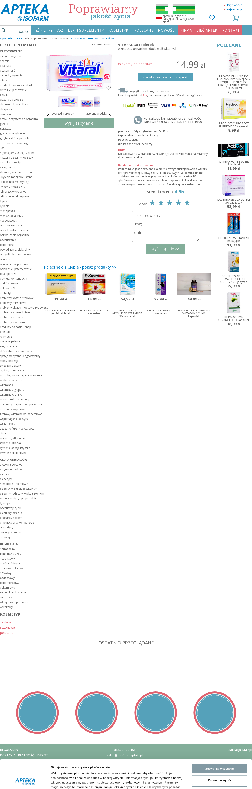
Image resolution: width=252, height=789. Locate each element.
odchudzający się (11, 508)
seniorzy (5, 537)
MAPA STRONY (11, 783)
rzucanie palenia (10, 341)
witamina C (7, 385)
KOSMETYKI (119, 30)
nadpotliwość (8, 220)
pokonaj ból (7, 288)
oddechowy (7, 578)
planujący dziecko (11, 513)
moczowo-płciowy (11, 568)
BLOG (4, 777)
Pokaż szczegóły (206, 646)
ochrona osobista (11, 225)
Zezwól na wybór (219, 618)
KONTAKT (231, 30)
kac (2, 148)
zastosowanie (11, 51)
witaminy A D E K (11, 394)
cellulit (4, 95)
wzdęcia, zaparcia (11, 380)
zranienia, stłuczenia (12, 438)
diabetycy (6, 479)
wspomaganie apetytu (14, 419)
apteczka (5, 66)
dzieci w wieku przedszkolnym (18, 488)
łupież (3, 201)
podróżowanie (9, 283)
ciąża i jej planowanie (13, 90)
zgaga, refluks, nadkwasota (17, 428)
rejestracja (234, 9)
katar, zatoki (8, 167)
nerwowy (5, 573)
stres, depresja (9, 361)
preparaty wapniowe (13, 409)
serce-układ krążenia (13, 592)
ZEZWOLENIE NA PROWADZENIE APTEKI (29, 766)
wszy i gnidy (7, 423)
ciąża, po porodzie (11, 99)
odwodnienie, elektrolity (15, 249)
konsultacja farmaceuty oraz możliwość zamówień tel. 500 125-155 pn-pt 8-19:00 (173, 120)
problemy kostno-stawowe (17, 298)
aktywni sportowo (11, 464)
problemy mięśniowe (13, 303)
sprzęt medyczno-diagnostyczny (20, 356)
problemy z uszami (12, 317)
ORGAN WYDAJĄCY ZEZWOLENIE (23, 772)
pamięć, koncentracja (13, 278)
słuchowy (6, 597)
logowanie (234, 5)
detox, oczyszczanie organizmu (19, 119)
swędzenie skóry (10, 365)
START (19, 38)
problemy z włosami (12, 322)
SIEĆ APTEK (207, 30)
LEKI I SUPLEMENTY (86, 30)
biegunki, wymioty (11, 75)
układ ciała (9, 544)
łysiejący (5, 503)
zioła (3, 433)
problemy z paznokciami (15, 312)
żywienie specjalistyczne (15, 448)
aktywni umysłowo (11, 469)
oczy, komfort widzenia (14, 230)
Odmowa (219, 629)
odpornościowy (9, 582)
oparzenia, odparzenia (14, 264)
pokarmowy (7, 587)
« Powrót (6, 38)
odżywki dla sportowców (15, 254)
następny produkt (98, 113)
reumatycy (6, 527)
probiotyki (6, 293)
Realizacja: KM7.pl (239, 750)
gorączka (5, 128)
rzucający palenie (11, 532)
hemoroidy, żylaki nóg (14, 143)
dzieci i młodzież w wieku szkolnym (21, 493)
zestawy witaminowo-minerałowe (93, 38)
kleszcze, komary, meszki (16, 172)
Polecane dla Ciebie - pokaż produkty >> (80, 267)
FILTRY (46, 30)
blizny (3, 80)
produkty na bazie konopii (16, 327)
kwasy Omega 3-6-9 (12, 186)
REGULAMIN (9, 750)
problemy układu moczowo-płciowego (21, 307)
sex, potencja (8, 346)
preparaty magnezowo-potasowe (21, 404)
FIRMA (186, 30)
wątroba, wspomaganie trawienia (21, 375)
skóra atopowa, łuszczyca (16, 351)
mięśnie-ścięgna (10, 563)
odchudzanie (8, 240)
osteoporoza (8, 274)
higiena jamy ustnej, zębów (17, 153)
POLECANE (143, 30)
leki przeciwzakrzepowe (14, 196)
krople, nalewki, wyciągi (14, 182)
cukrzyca (5, 114)
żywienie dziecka (10, 443)
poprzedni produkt (60, 113)
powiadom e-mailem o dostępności (165, 77)
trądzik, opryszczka (12, 370)
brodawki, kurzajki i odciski (16, 85)
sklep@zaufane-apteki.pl (125, 755)
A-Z (60, 30)
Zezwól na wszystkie (219, 607)
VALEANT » (161, 131)
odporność (7, 244)
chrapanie (6, 109)
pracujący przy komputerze (17, 522)
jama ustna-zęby (10, 553)
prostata (5, 332)
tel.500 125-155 (125, 750)
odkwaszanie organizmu (15, 235)
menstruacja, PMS (11, 215)
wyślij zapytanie (79, 123)
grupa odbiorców (13, 459)
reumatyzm (7, 336)
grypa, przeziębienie (12, 133)
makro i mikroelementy (14, 399)
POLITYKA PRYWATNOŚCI (19, 761)
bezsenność (7, 70)
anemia (4, 61)
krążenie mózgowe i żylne (16, 177)
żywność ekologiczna (13, 452)
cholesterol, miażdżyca (14, 104)
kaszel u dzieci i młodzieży (16, 157)
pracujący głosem (11, 517)
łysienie (4, 206)
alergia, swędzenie (11, 56)
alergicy (4, 474)
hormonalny (7, 549)
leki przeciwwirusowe (13, 191)
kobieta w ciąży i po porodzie (18, 498)
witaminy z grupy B (12, 390)
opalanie (5, 259)
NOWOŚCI (167, 30)
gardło (4, 124)
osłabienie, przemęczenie (16, 269)
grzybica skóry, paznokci (15, 138)
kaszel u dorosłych (11, 162)
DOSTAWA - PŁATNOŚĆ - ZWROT (24, 755)
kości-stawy (7, 558)
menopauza (7, 211)
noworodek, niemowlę (14, 484)
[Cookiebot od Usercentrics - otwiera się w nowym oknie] (25, 647)
